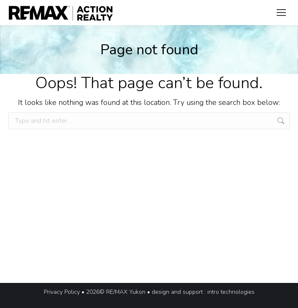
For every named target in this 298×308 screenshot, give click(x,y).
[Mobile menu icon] (281, 12)
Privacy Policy (62, 292)
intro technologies (231, 292)
